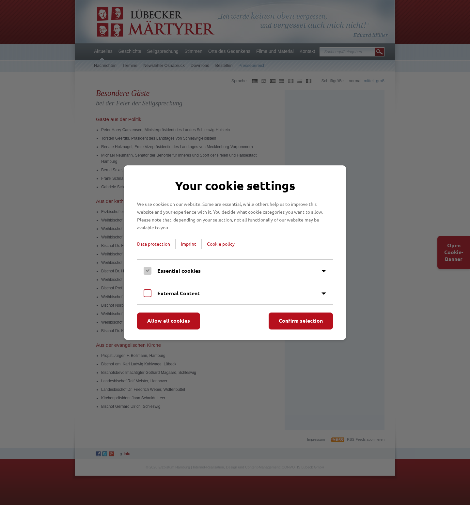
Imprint (188, 244)
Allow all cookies (168, 320)
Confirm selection (301, 320)
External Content (178, 293)
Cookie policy (221, 244)
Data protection (153, 244)
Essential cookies (179, 270)
